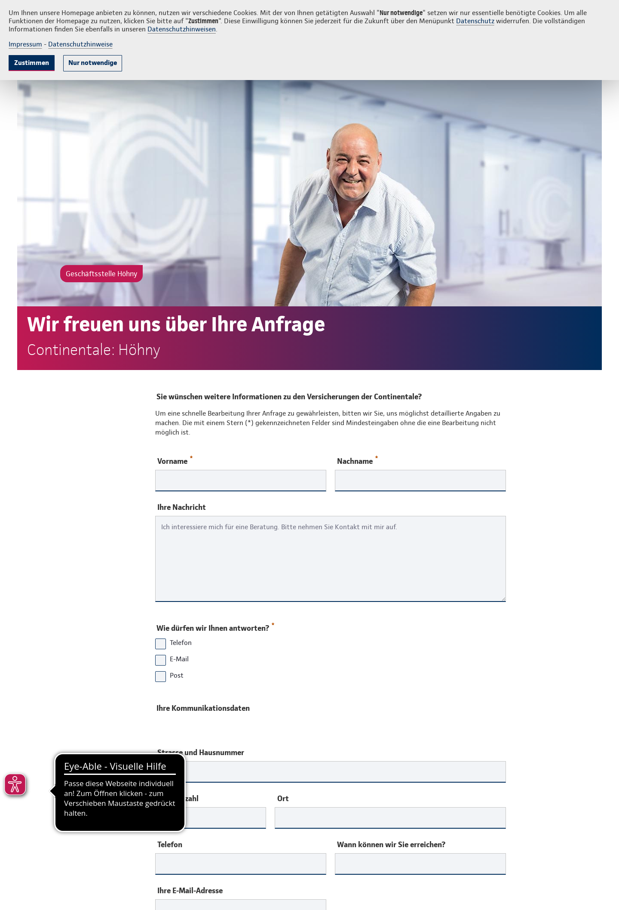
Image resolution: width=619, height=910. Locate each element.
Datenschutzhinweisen (181, 29)
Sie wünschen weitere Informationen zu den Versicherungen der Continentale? (289, 396)
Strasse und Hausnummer (200, 752)
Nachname (357, 461)
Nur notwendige (92, 63)
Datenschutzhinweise (80, 44)
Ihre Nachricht (181, 507)
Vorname (175, 461)
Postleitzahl (178, 798)
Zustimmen (31, 63)
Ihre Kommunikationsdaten (203, 708)
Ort (283, 798)
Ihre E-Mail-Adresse (190, 890)
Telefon (169, 844)
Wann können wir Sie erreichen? (391, 844)
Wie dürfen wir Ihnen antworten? (214, 626)
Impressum (25, 44)
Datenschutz (475, 21)
